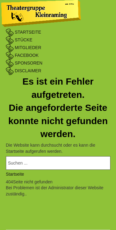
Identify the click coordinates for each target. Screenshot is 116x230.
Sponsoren (24, 63)
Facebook (22, 55)
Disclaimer (23, 70)
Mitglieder (23, 47)
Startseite (23, 32)
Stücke (19, 39)
